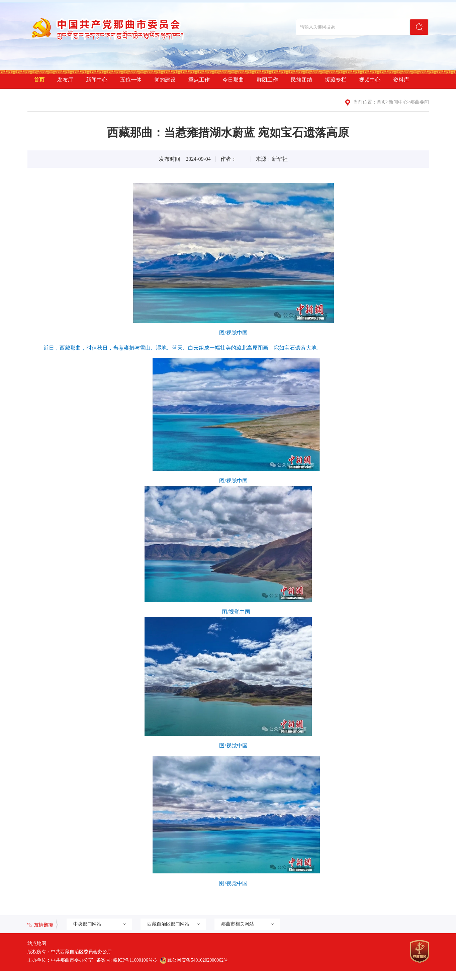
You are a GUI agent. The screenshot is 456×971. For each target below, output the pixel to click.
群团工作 (267, 80)
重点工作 (199, 80)
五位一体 (131, 80)
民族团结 (301, 80)
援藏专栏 (335, 80)
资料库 (401, 80)
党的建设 (165, 80)
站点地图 (36, 943)
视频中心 (369, 80)
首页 (39, 80)
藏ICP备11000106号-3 (135, 960)
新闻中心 (96, 80)
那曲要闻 (419, 102)
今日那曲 (233, 80)
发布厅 (65, 80)
